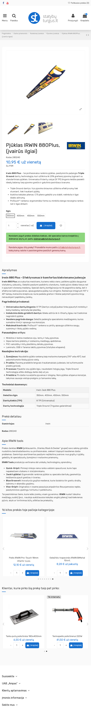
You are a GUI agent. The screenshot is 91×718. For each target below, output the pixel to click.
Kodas (9, 157)
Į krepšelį (46, 225)
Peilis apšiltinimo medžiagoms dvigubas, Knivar (67, 559)
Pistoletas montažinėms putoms (67, 636)
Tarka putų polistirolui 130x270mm (23, 636)
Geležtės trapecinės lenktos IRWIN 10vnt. (23, 559)
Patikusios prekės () (78, 3)
